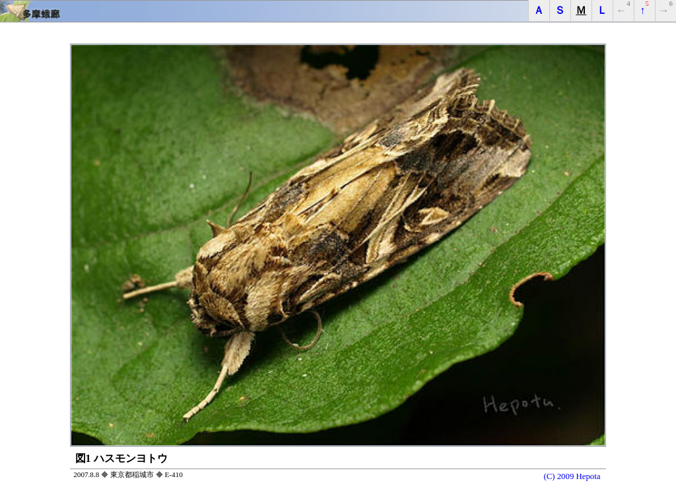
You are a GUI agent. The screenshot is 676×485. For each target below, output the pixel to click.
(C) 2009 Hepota (571, 475)
